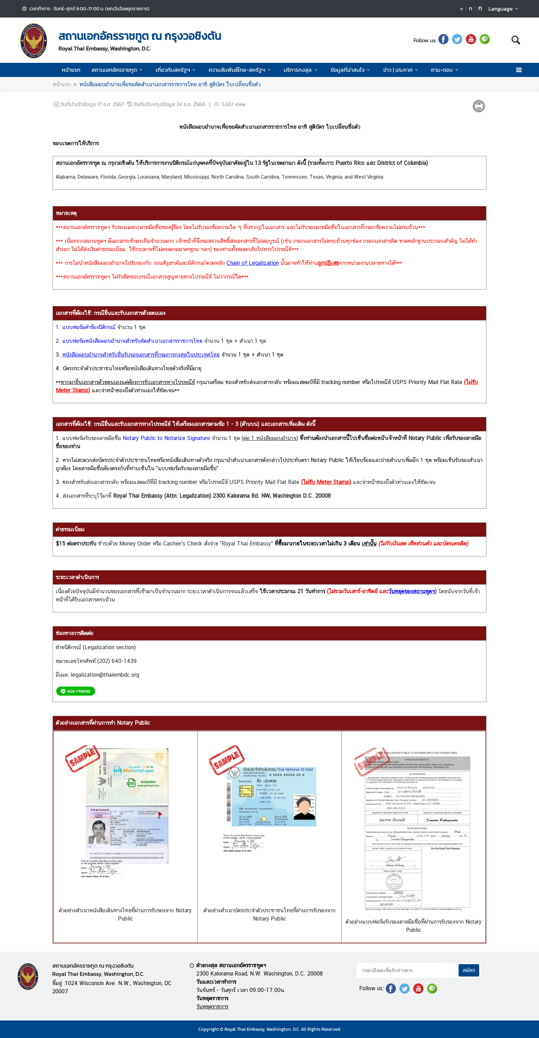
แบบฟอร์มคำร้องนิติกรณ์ (89, 327)
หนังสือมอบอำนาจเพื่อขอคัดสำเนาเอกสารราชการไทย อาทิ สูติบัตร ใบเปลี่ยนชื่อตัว (170, 84)
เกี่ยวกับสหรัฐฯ (177, 70)
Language (504, 8)
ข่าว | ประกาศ (401, 70)
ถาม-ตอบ (445, 70)
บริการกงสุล (301, 70)
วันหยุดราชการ (212, 1006)
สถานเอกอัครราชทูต (117, 70)
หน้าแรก (71, 70)
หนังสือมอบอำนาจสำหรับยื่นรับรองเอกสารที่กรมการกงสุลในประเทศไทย (141, 354)
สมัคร (469, 970)
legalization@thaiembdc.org (105, 675)
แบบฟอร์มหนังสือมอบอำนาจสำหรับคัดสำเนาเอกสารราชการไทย (132, 341)
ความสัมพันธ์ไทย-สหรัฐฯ (241, 70)
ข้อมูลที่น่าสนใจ (351, 70)
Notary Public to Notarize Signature (166, 438)
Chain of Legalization (253, 263)
